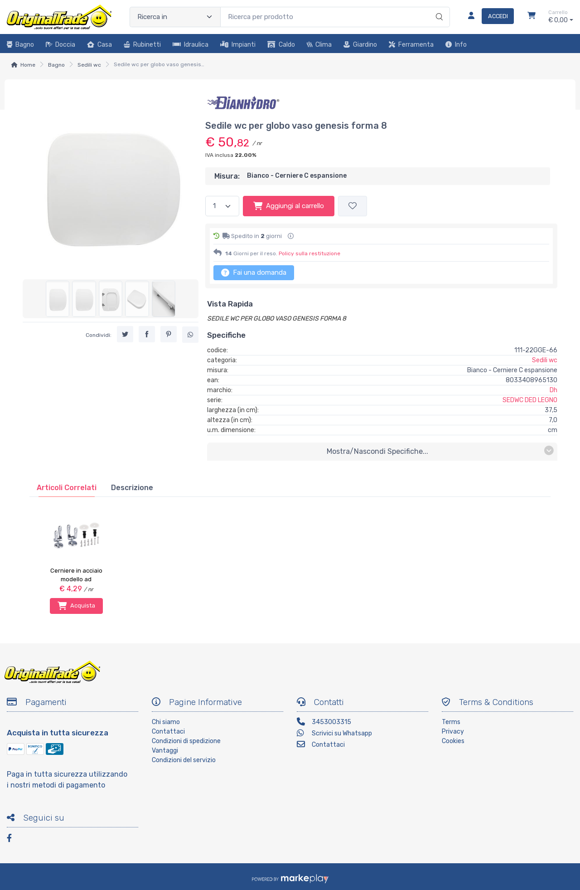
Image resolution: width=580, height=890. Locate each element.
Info (456, 45)
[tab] (66, 487)
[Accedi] (487, 16)
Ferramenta (411, 45)
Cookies (453, 741)
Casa (99, 45)
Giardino (360, 45)
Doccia (60, 45)
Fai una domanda (253, 272)
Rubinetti (142, 45)
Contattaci (168, 731)
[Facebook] (13, 839)
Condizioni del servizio (184, 760)
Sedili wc (89, 65)
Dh (553, 390)
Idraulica (190, 45)
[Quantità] (222, 206)
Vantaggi (165, 750)
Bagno (20, 45)
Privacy (453, 731)
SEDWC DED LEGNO (530, 400)
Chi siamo (166, 722)
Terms (451, 722)
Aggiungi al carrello (288, 206)
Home (27, 65)
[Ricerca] (438, 7)
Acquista (76, 606)
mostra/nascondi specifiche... (440, 451)
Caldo (281, 45)
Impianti (238, 45)
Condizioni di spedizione (186, 741)
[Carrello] (531, 16)
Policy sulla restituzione (309, 253)
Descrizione (132, 487)
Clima (319, 45)
